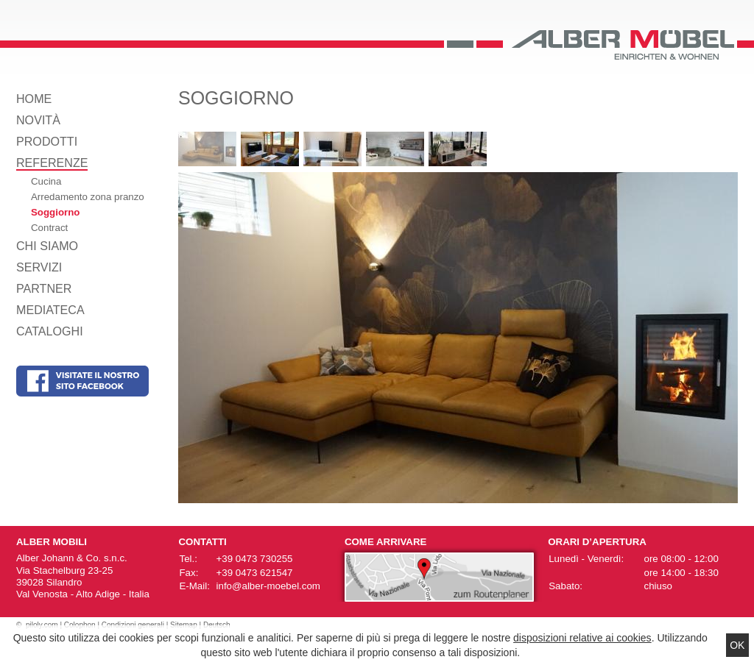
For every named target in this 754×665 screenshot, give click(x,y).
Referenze (52, 162)
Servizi (39, 267)
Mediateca (50, 309)
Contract (49, 227)
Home (34, 98)
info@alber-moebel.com (268, 585)
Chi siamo (47, 245)
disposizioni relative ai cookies (582, 638)
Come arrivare (386, 541)
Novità (38, 120)
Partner (43, 288)
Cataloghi (49, 331)
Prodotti (46, 141)
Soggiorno (55, 212)
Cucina (46, 181)
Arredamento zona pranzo (87, 196)
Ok (737, 645)
